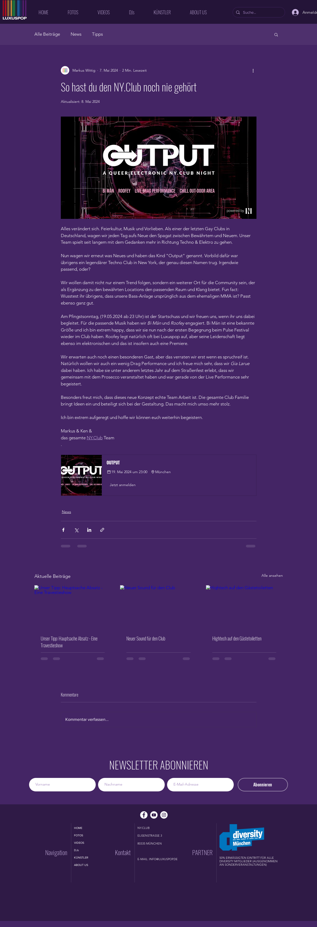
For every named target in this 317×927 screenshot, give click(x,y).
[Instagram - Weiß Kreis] (164, 815)
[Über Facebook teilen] (63, 529)
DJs (76, 850)
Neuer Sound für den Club (145, 638)
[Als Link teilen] (102, 529)
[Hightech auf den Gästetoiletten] (244, 606)
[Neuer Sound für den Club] (158, 607)
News (76, 34)
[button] (276, 34)
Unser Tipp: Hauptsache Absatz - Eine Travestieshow (69, 642)
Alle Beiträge (47, 34)
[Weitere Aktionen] (253, 70)
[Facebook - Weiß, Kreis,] (144, 815)
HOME (78, 827)
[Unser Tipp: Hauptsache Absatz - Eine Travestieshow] (72, 606)
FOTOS (78, 835)
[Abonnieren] (263, 784)
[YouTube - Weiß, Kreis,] (154, 815)
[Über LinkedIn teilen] (89, 529)
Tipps (97, 34)
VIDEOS (79, 842)
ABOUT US (81, 864)
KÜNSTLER (81, 857)
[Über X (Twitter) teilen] (76, 529)
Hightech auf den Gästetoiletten (236, 638)
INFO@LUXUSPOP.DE (163, 859)
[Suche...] (258, 12)
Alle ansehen (272, 575)
